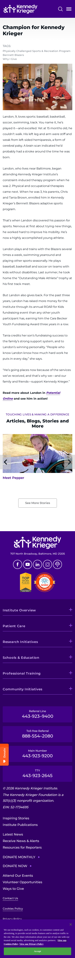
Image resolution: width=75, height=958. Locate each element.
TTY (37, 773)
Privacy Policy (12, 919)
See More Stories (37, 503)
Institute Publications (20, 825)
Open (68, 9)
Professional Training (22, 673)
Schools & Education (21, 658)
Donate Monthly (19, 857)
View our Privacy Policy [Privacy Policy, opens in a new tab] (31, 944)
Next (69, 462)
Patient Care (14, 626)
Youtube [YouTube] (27, 564)
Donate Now (15, 866)
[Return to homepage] (20, 9)
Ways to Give (13, 889)
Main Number (37, 753)
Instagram (47, 564)
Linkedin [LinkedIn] (37, 564)
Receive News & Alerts (21, 841)
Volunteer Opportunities (22, 882)
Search (60, 9)
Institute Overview (19, 610)
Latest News (13, 834)
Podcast (57, 564)
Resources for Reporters (22, 847)
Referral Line (37, 714)
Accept (37, 951)
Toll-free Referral (37, 734)
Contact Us (10, 898)
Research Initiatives (20, 642)
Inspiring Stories (16, 818)
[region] (37, 938)
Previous (5, 462)
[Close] (71, 924)
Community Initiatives (22, 689)
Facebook (17, 564)
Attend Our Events (18, 876)
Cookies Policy (13, 908)
